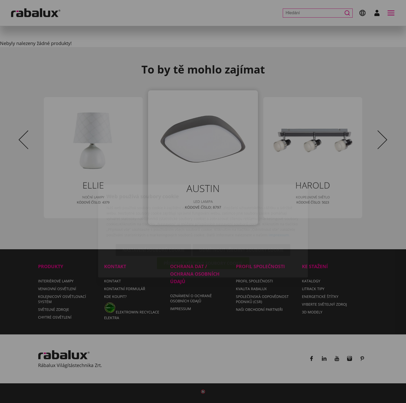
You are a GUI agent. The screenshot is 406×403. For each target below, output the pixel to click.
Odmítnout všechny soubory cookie (241, 220)
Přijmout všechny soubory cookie (203, 234)
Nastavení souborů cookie (153, 220)
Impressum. (279, 205)
